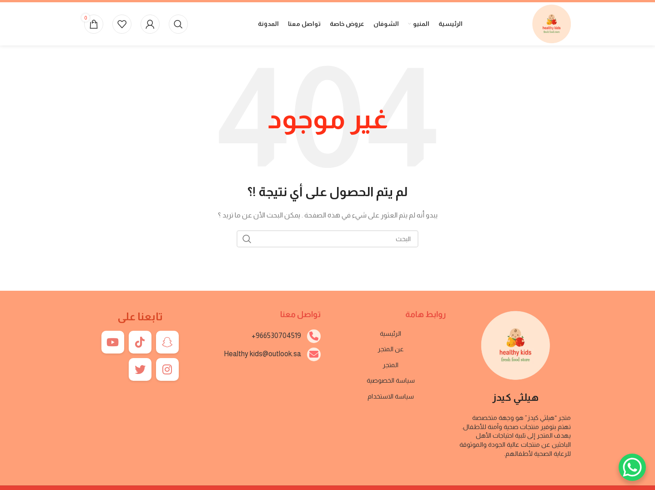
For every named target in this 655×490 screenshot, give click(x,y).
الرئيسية (390, 333)
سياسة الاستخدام (391, 396)
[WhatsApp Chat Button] (632, 467)
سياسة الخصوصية (391, 380)
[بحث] (178, 24)
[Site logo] (551, 23)
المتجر (390, 365)
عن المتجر (391, 349)
